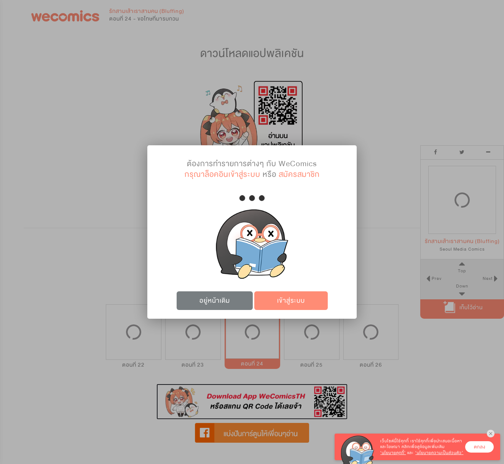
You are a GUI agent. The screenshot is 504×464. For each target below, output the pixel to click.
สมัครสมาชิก (299, 174)
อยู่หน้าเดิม (214, 300)
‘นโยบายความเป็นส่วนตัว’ (439, 452)
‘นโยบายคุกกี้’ (393, 452)
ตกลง (479, 447)
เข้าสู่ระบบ (291, 300)
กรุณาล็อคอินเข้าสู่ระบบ (222, 174)
